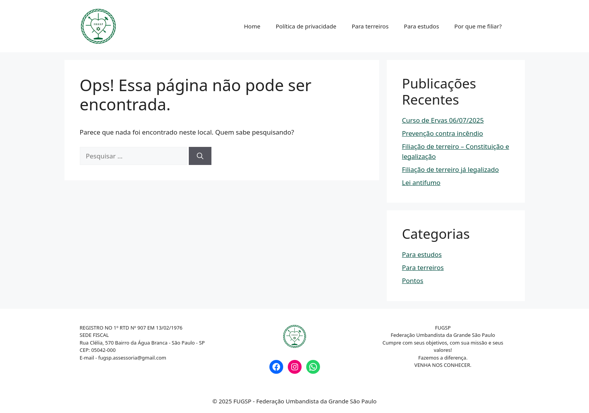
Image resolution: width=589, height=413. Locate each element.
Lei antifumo (421, 182)
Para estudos (421, 26)
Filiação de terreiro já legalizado (450, 169)
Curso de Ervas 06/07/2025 (443, 120)
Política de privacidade (306, 26)
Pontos (413, 280)
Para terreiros (369, 26)
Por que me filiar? (478, 26)
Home (252, 26)
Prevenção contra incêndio (442, 133)
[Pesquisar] (200, 156)
